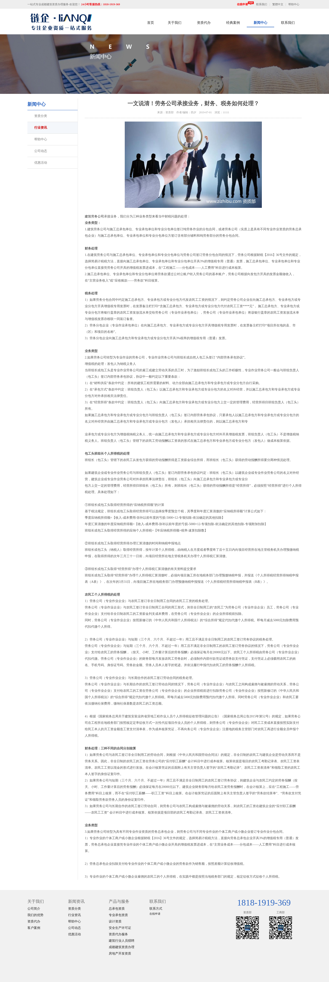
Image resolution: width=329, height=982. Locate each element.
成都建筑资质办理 (121, 947)
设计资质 (115, 921)
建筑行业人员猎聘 (121, 940)
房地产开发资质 (120, 953)
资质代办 (204, 22)
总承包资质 (117, 908)
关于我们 (174, 22)
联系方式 (155, 908)
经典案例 (233, 22)
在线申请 (245, 4)
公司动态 (40, 151)
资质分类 (40, 116)
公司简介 (33, 908)
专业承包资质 (118, 915)
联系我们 (261, 4)
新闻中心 (260, 22)
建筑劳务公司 (94, 216)
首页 (150, 22)
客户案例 (33, 928)
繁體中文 (277, 4)
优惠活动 (40, 162)
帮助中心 (293, 4)
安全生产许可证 (120, 928)
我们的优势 (35, 915)
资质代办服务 (118, 934)
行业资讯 (40, 127)
